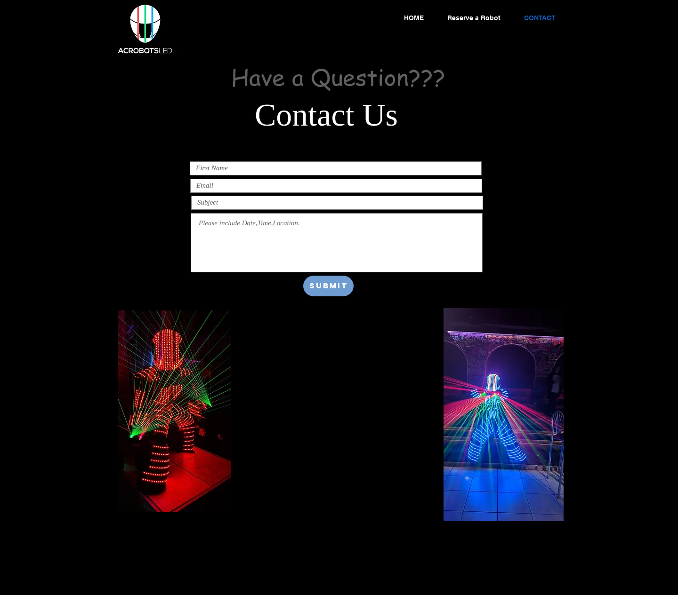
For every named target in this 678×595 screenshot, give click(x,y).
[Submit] (328, 286)
